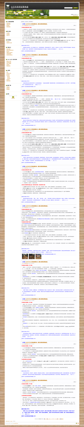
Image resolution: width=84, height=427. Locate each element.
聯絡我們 (45, 17)
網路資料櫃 (8, 80)
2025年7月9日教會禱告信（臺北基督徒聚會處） (36, 342)
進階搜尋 (13, 98)
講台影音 (8, 88)
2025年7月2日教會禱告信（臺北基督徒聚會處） (36, 380)
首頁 (7, 72)
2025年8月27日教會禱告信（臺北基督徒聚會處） (36, 54)
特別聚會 (8, 34)
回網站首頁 (8, 24)
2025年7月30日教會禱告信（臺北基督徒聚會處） (36, 206)
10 (56, 418)
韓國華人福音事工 (9, 52)
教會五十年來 (8, 61)
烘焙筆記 (8, 41)
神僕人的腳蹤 (8, 63)
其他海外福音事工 (9, 54)
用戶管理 (8, 74)
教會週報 (8, 89)
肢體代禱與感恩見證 (9, 50)
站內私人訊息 (8, 73)
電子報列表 (8, 78)
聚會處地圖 (8, 26)
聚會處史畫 (8, 65)
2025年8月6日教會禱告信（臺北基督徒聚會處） (36, 166)
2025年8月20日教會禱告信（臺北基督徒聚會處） (36, 90)
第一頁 (45, 418)
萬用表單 (8, 79)
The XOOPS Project (15, 423)
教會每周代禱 (26, 25)
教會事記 (8, 25)
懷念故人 (8, 51)
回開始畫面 (8, 23)
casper (23, 25)
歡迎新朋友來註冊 (75, 15)
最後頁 (61, 418)
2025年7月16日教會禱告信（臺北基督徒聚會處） (36, 299)
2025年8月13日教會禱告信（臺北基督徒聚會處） (36, 129)
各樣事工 (8, 64)
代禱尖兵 (33, 17)
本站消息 (8, 75)
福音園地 (27, 17)
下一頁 (58, 418)
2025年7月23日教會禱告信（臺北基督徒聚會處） (36, 261)
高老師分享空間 (9, 42)
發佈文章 (8, 76)
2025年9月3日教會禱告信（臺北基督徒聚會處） (36, 24)
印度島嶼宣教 (8, 53)
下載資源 (39, 17)
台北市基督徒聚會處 (19, 7)
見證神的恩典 (8, 62)
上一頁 (48, 418)
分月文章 (8, 77)
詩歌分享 (8, 35)
